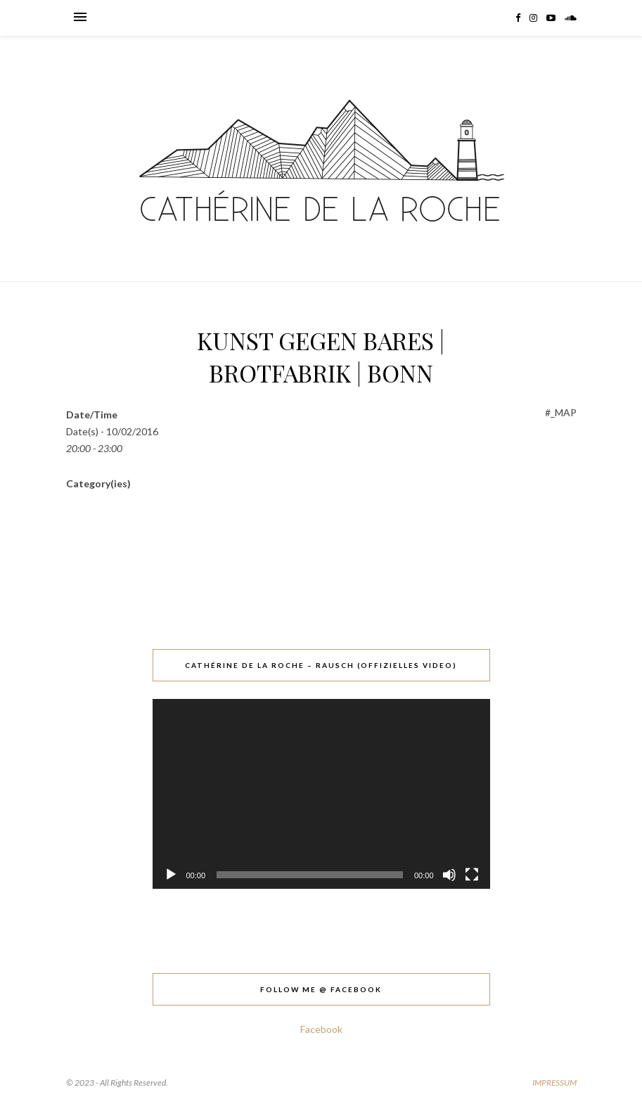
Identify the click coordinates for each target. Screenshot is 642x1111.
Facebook (321, 1029)
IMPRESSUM (554, 1082)
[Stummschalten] (449, 875)
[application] (321, 794)
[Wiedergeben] (171, 875)
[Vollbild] (472, 875)
